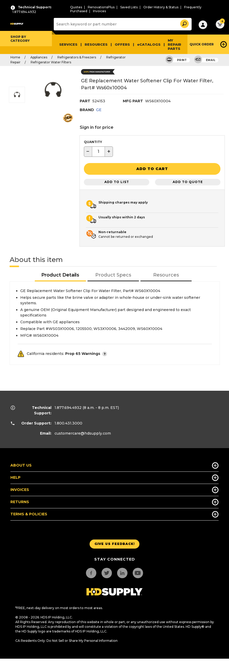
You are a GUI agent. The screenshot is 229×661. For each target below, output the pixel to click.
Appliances (38, 57)
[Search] (122, 24)
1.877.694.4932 (68, 406)
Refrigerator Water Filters (51, 62)
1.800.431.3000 (68, 422)
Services (68, 44)
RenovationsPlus (101, 7)
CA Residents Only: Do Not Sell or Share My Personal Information (66, 639)
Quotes (76, 7)
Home (15, 57)
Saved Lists (129, 7)
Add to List (116, 181)
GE (99, 109)
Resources (96, 44)
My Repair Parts (174, 44)
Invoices (99, 11)
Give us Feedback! (115, 543)
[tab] (60, 274)
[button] (184, 23)
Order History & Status (160, 7)
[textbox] (98, 152)
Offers (122, 44)
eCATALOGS (148, 44)
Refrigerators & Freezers (76, 57)
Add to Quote (188, 181)
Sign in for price (96, 127)
